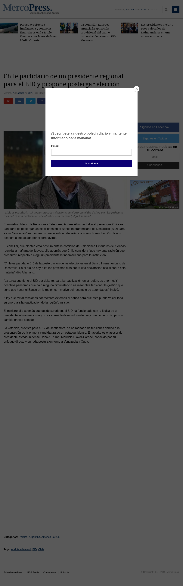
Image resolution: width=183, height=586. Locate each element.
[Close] (136, 89)
